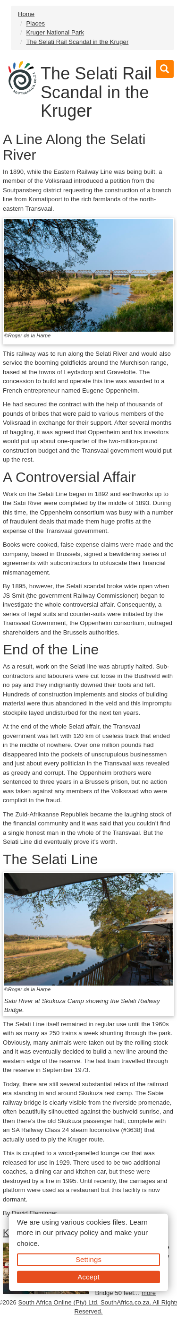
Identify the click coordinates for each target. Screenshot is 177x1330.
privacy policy (76, 1232)
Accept (88, 1276)
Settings (88, 1259)
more (149, 1292)
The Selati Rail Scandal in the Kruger (77, 41)
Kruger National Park (55, 32)
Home (26, 13)
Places (35, 23)
